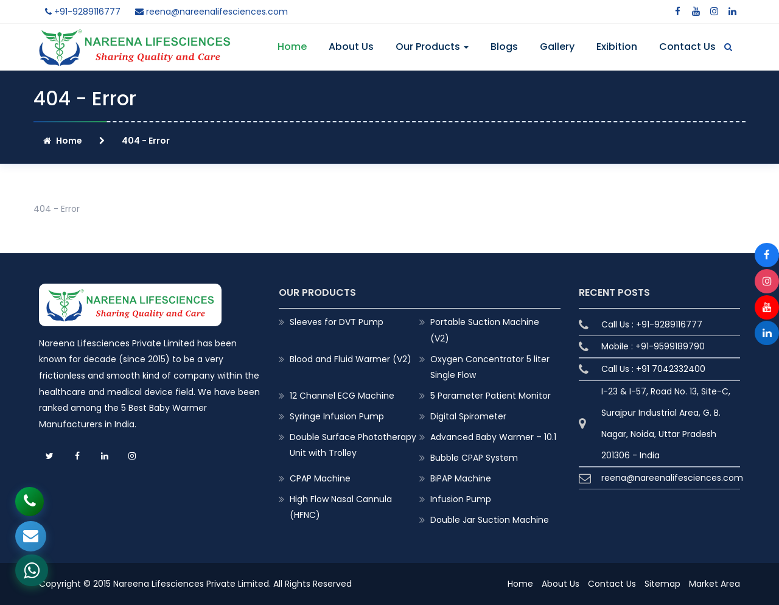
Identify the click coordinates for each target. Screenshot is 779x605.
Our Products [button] (432, 47)
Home (292, 47)
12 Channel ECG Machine (342, 396)
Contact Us (687, 47)
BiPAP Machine (460, 478)
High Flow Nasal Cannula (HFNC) (341, 507)
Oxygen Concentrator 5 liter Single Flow (490, 367)
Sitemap (662, 584)
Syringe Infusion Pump (337, 416)
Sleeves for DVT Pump (336, 322)
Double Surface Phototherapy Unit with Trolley (353, 445)
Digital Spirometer (468, 416)
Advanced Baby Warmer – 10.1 (493, 437)
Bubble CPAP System (474, 458)
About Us (351, 47)
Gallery (557, 47)
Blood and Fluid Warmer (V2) (350, 359)
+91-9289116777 (83, 11)
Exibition (616, 47)
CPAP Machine (320, 478)
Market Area (714, 584)
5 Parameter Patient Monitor (490, 396)
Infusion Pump (460, 499)
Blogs (504, 47)
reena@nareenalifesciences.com (211, 11)
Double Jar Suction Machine (489, 520)
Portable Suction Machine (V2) (484, 330)
